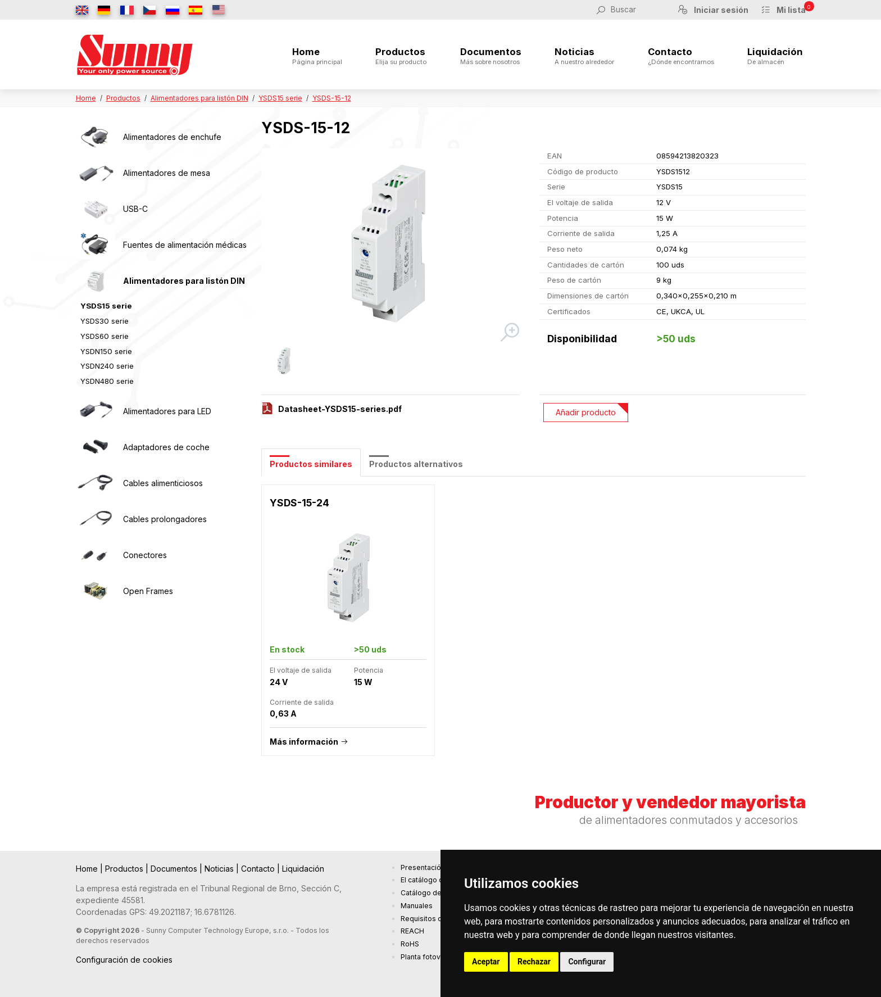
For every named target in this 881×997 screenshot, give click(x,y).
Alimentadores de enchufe (172, 137)
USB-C (135, 209)
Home (317, 56)
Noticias (584, 56)
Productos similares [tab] (311, 464)
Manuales (417, 905)
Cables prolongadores (165, 519)
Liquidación (775, 56)
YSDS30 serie (104, 320)
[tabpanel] (533, 626)
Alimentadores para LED (167, 411)
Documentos (490, 56)
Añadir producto (586, 412)
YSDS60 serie (104, 336)
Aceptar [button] (486, 961)
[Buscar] (638, 9)
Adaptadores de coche (166, 447)
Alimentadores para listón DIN (199, 98)
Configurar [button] (587, 961)
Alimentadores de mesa (166, 173)
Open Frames (148, 591)
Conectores (145, 555)
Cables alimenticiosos (163, 483)
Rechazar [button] (534, 961)
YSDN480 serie (107, 381)
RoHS (410, 944)
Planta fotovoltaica (431, 957)
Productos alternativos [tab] (416, 464)
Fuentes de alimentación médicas (185, 245)
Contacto (681, 56)
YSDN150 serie (106, 351)
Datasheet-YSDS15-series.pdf (340, 409)
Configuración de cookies (124, 959)
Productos (400, 56)
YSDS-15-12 (331, 98)
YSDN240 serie (107, 365)
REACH (412, 931)
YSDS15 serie (280, 98)
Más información (304, 741)
